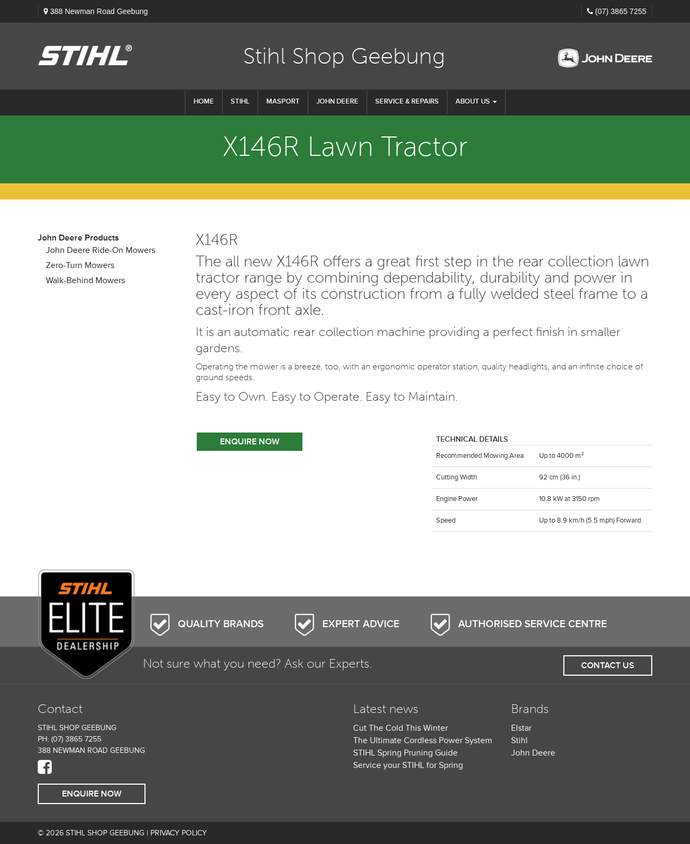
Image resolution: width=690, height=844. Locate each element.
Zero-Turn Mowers (80, 265)
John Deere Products (78, 237)
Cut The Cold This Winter (400, 728)
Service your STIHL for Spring (408, 765)
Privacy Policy (178, 833)
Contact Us (607, 665)
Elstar (521, 728)
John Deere (337, 101)
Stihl (519, 740)
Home (204, 101)
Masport (283, 101)
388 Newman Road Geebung (99, 11)
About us (476, 101)
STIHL (240, 101)
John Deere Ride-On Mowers (100, 250)
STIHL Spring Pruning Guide (405, 752)
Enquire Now (249, 441)
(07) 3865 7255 (620, 11)
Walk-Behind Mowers (85, 280)
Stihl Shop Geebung (344, 56)
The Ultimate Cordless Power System (422, 740)
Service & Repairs (407, 101)
